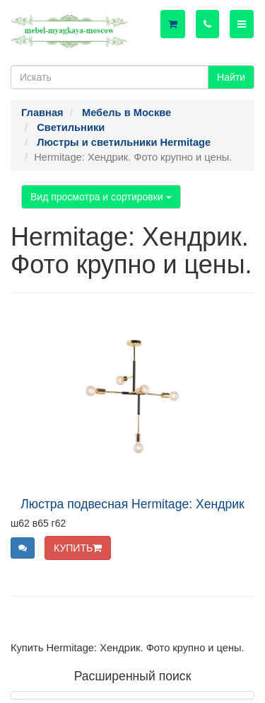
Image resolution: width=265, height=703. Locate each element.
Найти (231, 77)
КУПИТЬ (78, 548)
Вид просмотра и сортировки (101, 196)
